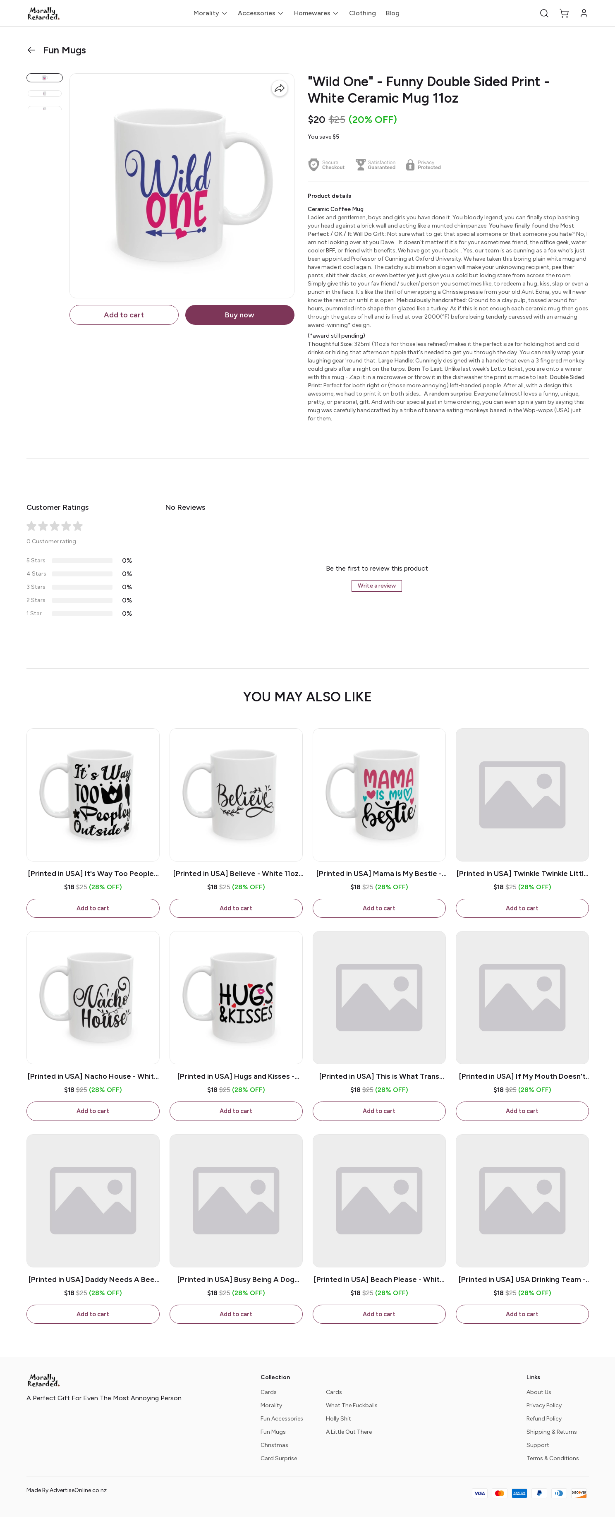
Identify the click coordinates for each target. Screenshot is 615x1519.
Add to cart (124, 314)
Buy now (239, 314)
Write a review (377, 585)
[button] (544, 13)
